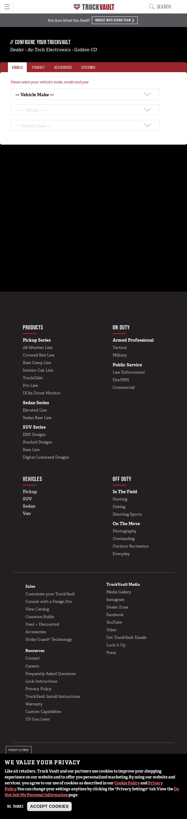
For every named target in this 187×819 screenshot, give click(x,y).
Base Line (31, 449)
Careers (32, 666)
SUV (27, 499)
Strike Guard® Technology (48, 639)
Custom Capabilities (43, 711)
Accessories (35, 632)
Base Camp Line (37, 362)
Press (111, 652)
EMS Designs (34, 434)
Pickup (30, 491)
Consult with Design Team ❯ (114, 19)
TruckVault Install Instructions (52, 696)
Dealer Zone (117, 607)
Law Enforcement (129, 372)
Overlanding (123, 538)
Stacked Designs (37, 442)
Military (120, 355)
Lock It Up (116, 645)
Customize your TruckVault (50, 594)
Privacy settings (18, 749)
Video (111, 630)
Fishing (119, 506)
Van (27, 513)
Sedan (29, 506)
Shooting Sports (127, 514)
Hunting (120, 499)
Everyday (121, 553)
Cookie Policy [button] (127, 783)
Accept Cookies (49, 806)
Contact (32, 658)
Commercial (123, 387)
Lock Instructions (41, 681)
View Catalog (37, 609)
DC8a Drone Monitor (41, 393)
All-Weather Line (38, 347)
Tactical (120, 347)
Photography (124, 531)
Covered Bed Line (39, 355)
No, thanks (15, 806)
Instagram (115, 599)
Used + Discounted (42, 624)
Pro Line (30, 385)
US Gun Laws (37, 719)
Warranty (34, 704)
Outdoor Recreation (131, 546)
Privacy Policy (38, 689)
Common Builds (39, 616)
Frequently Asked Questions (50, 673)
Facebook (115, 614)
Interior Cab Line (38, 370)
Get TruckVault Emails (126, 637)
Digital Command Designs (46, 457)
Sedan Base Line (37, 417)
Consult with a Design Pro (48, 601)
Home (94, 7)
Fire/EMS (121, 379)
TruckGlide (33, 378)
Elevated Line (35, 410)
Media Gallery (118, 592)
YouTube (114, 622)
